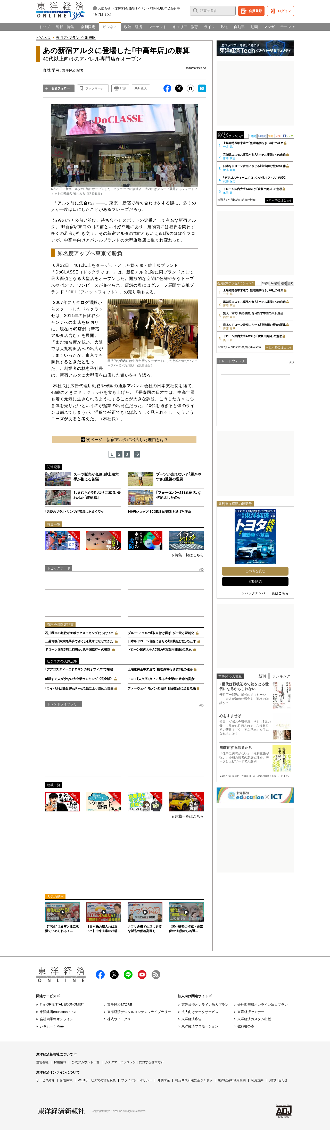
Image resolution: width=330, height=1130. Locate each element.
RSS (156, 974)
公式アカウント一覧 (86, 1062)
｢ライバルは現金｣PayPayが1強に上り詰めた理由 (79, 688)
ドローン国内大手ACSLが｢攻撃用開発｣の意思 (160, 649)
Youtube (142, 974)
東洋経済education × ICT (58, 1012)
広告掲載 (66, 1080)
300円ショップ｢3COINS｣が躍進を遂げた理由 (159, 511)
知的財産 (164, 1080)
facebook (100, 974)
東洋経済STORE (119, 1005)
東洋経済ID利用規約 (232, 1080)
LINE (128, 974)
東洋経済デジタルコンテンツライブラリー (139, 1012)
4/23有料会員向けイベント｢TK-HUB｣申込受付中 (146, 8)
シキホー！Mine (52, 1026)
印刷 (123, 88)
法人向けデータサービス (200, 1012)
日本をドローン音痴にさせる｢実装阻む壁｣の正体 (162, 641)
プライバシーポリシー (136, 1080)
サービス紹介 (45, 1080)
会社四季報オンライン (56, 1019)
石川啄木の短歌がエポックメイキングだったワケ (79, 633)
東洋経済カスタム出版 (254, 1019)
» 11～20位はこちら (279, 347)
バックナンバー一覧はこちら (266, 593)
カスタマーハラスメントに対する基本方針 (134, 1062)
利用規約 (257, 1080)
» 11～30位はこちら (279, 200)
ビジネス (43, 38)
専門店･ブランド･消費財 (76, 38)
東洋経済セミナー (250, 1012)
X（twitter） (114, 974)
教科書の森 (245, 1026)
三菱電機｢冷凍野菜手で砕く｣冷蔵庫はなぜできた (79, 641)
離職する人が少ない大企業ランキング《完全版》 (79, 679)
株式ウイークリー (120, 1019)
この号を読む (255, 571)
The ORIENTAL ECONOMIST (62, 1004)
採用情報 (60, 1062)
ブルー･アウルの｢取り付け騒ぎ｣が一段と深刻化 (161, 633)
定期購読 (255, 581)
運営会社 (42, 1062)
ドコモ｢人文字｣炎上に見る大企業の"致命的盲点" (161, 679)
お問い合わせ (278, 1080)
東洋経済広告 (192, 1019)
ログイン (284, 11)
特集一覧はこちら (189, 555)
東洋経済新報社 (61, 1111)
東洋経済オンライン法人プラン (205, 1005)
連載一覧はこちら (189, 816)
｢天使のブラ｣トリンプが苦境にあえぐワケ (74, 511)
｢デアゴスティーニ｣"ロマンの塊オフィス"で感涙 (79, 669)
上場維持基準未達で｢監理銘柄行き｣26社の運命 (160, 669)
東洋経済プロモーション (200, 1026)
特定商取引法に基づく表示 (193, 1080)
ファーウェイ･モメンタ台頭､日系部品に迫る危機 (162, 688)
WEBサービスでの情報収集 (97, 1080)
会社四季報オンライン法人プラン (262, 1005)
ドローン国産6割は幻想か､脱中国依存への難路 (77, 649)
